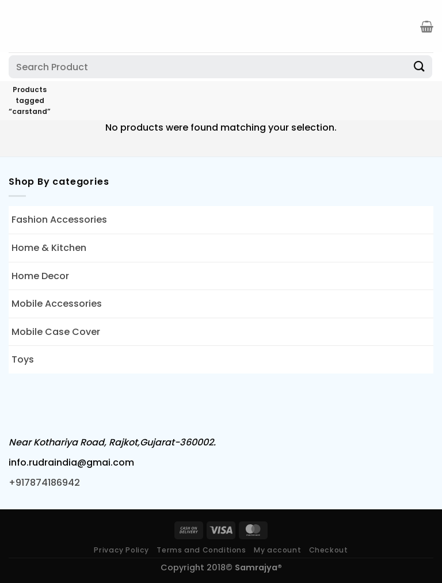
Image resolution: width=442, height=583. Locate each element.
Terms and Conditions (201, 550)
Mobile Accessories (57, 303)
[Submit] (419, 66)
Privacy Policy (121, 550)
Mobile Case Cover (56, 331)
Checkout (328, 550)
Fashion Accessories (59, 219)
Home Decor (40, 276)
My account (277, 550)
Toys (23, 359)
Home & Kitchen (49, 247)
